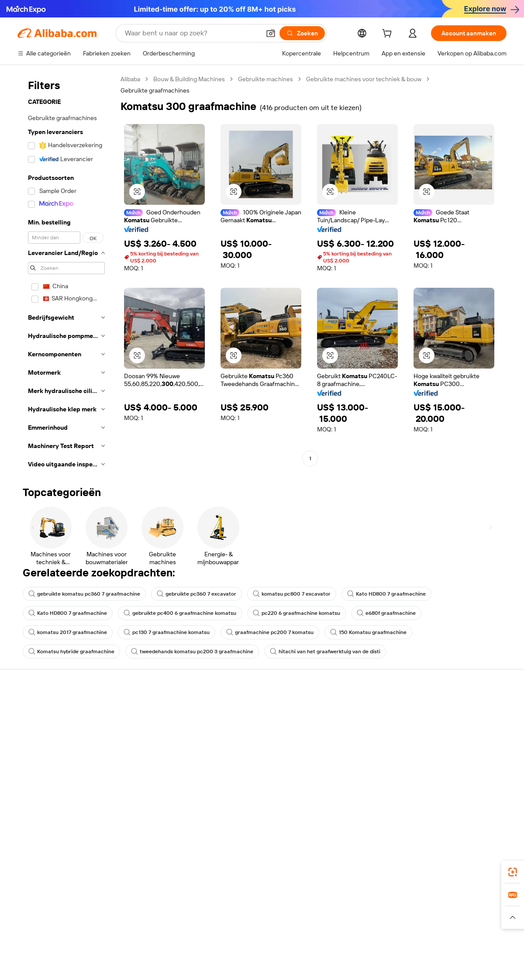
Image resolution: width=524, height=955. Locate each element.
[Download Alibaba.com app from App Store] (412, 870)
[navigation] (66, 274)
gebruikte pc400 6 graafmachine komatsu (180, 613)
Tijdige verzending (142, 759)
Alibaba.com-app (353, 870)
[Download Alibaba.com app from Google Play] (477, 870)
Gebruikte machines (265, 79)
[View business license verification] (337, 947)
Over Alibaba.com (443, 709)
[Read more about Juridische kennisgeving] (94, 926)
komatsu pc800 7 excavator (292, 593)
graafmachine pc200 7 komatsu (270, 632)
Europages (400, 909)
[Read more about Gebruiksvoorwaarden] (413, 926)
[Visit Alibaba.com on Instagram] (462, 802)
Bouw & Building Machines (189, 79)
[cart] (388, 34)
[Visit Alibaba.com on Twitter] (449, 802)
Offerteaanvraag (240, 709)
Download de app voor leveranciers (349, 787)
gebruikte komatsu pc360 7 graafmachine (84, 593)
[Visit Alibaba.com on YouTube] (475, 802)
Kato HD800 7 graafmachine (386, 593)
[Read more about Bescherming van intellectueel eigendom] (279, 926)
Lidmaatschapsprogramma (254, 725)
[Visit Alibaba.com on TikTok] (489, 802)
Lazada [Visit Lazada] (274, 909)
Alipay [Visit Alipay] (249, 909)
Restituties (32, 758)
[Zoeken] (302, 33)
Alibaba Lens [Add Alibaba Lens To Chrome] (35, 870)
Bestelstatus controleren (51, 742)
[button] (270, 33)
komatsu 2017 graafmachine (67, 632)
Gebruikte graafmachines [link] (155, 90)
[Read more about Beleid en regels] (35, 926)
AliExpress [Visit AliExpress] (126, 909)
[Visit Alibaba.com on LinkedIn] (436, 802)
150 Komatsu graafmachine (368, 632)
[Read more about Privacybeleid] (358, 926)
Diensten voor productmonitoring (143, 797)
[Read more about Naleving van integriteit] (479, 926)
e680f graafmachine (386, 613)
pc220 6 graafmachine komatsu (296, 613)
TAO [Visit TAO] (342, 909)
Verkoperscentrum (344, 725)
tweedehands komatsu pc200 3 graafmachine (192, 651)
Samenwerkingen (342, 766)
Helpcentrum (35, 709)
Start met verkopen (345, 709)
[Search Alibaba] (192, 33)
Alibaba (130, 79)
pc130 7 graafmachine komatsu (167, 632)
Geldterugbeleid (140, 743)
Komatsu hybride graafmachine (71, 651)
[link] (512, 872)
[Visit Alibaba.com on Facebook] (423, 802)
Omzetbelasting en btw (249, 742)
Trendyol (367, 909)
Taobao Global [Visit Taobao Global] (310, 909)
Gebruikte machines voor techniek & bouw (363, 79)
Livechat (29, 725)
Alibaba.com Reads (244, 758)
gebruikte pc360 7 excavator (196, 593)
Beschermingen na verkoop (155, 776)
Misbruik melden (39, 775)
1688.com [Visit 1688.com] (160, 909)
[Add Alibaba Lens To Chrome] (157, 870)
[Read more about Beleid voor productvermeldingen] (175, 926)
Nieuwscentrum (441, 750)
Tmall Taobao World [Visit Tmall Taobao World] (207, 909)
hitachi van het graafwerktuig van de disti (325, 651)
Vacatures (433, 766)
